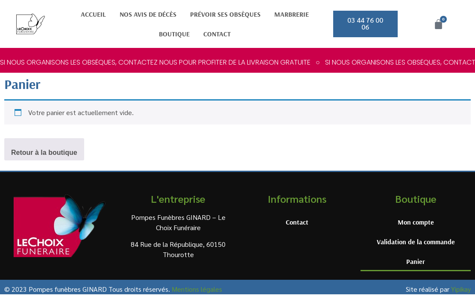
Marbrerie (291, 14)
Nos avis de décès (148, 14)
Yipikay (461, 288)
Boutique (174, 34)
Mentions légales (197, 288)
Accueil (93, 14)
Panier (415, 261)
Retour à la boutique (44, 152)
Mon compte (416, 222)
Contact (217, 34)
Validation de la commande (416, 241)
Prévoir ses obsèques (225, 14)
